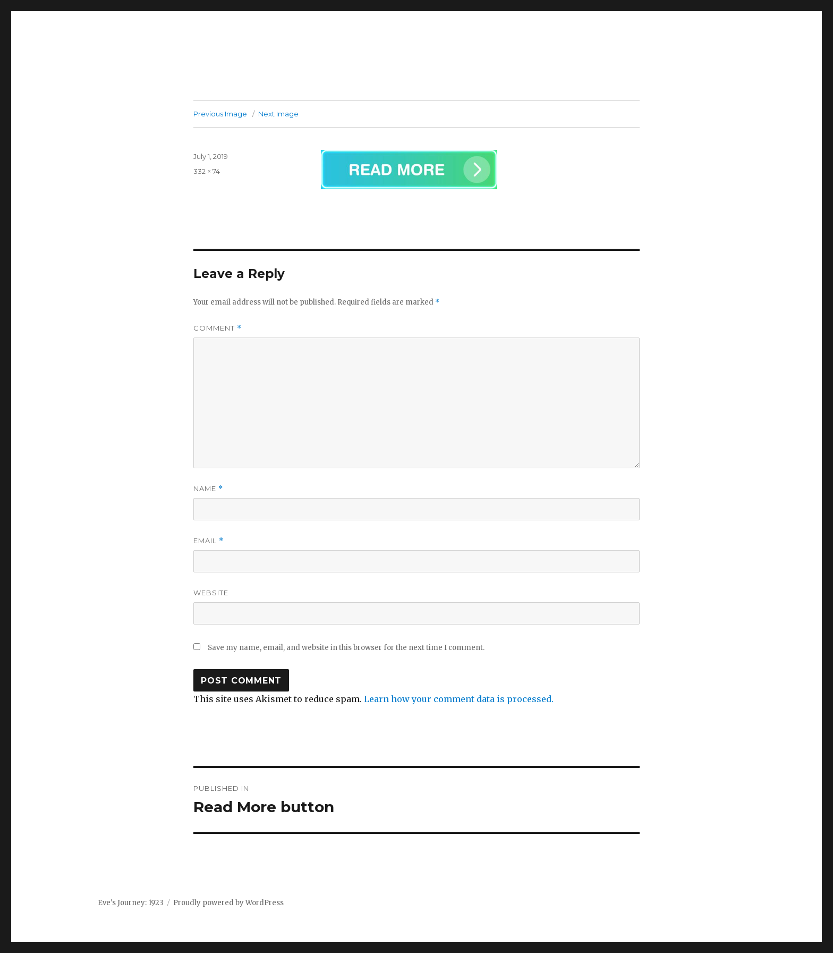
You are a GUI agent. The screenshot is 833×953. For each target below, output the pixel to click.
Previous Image (220, 113)
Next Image (278, 113)
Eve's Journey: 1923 (131, 902)
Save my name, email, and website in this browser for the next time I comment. (346, 647)
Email (208, 540)
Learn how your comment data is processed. (459, 699)
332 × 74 (206, 171)
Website (210, 592)
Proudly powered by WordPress (228, 902)
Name (208, 488)
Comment (217, 328)
